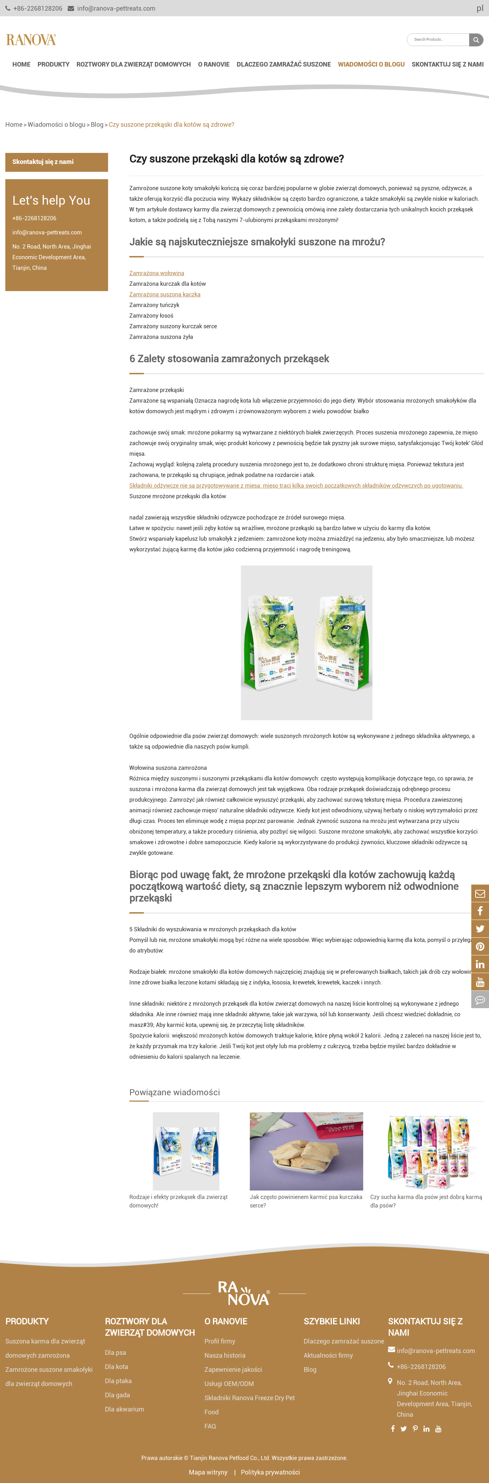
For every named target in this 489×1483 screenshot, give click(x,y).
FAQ (210, 1426)
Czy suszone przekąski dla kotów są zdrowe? (172, 124)
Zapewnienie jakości (233, 1369)
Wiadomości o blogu (371, 64)
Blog (97, 124)
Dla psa (115, 1352)
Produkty (53, 64)
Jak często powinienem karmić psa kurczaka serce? (306, 1201)
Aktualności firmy (328, 1355)
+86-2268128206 (34, 218)
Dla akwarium (124, 1409)
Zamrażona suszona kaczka (165, 294)
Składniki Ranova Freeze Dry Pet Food (249, 1405)
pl (475, 8)
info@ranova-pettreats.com (112, 8)
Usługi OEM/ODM (229, 1383)
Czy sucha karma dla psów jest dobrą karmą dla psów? (426, 1201)
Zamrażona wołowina (156, 273)
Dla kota (116, 1366)
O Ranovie (214, 64)
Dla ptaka (118, 1381)
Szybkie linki (332, 1321)
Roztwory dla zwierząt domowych (134, 64)
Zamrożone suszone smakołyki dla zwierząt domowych (49, 1376)
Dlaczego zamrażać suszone (284, 64)
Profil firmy (219, 1341)
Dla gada (117, 1395)
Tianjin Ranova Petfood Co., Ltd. (230, 1458)
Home (21, 64)
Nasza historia (225, 1355)
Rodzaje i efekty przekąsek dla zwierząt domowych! (178, 1201)
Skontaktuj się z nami (448, 64)
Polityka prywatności (270, 1472)
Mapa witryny (209, 1472)
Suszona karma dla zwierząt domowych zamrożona (45, 1348)
